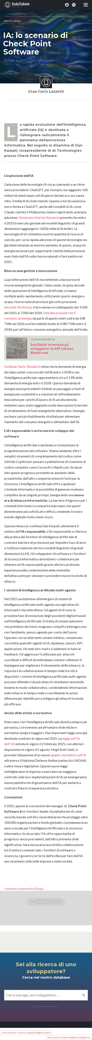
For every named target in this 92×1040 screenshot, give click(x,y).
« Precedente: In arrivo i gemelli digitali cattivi (26, 1032)
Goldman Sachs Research (22, 366)
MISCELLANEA (12, 20)
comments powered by (24, 888)
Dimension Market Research (39, 217)
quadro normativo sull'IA (68, 755)
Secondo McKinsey (18, 307)
